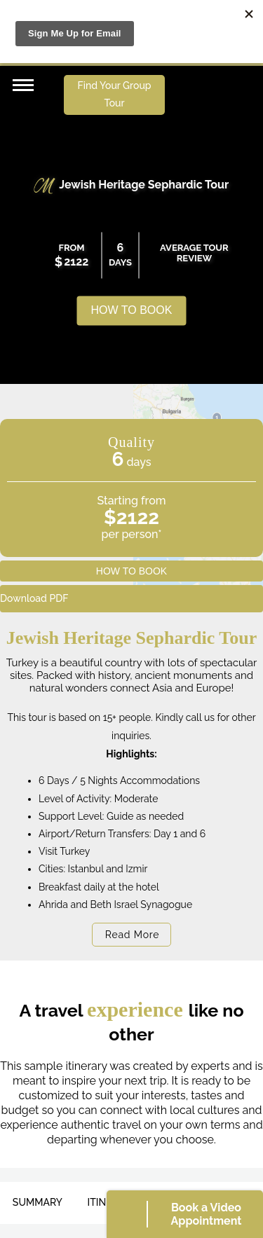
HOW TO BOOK (132, 311)
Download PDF (34, 598)
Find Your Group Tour (114, 94)
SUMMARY (37, 1202)
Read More (132, 934)
